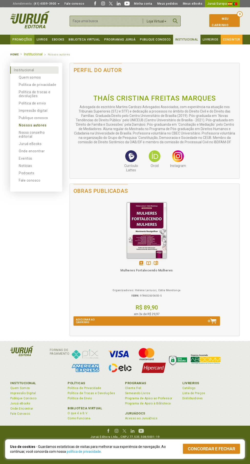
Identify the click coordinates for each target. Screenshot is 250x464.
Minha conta (143, 3)
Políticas (76, 383)
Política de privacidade (37, 85)
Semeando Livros (137, 393)
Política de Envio (80, 398)
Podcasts (26, 173)
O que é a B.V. (78, 413)
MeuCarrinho (220, 22)
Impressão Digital (23, 393)
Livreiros (211, 39)
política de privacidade (84, 452)
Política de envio (32, 103)
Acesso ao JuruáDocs (141, 418)
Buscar (175, 21)
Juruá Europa (222, 3)
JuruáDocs (135, 413)
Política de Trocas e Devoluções (91, 393)
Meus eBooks (193, 3)
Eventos (25, 158)
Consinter (231, 39)
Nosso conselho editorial (32, 134)
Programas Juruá (119, 39)
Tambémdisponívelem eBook (85, 258)
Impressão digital (33, 111)
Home (14, 54)
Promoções (22, 39)
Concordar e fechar (211, 448)
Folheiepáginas (100, 258)
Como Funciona (79, 418)
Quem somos (30, 77)
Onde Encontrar (21, 408)
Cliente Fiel (133, 388)
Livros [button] (42, 39)
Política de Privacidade (84, 388)
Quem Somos (20, 388)
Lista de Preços (193, 393)
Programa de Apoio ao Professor (148, 398)
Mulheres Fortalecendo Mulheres (91, 269)
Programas (135, 383)
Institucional (186, 39)
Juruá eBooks (30, 144)
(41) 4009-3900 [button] (36, 3)
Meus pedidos (167, 3)
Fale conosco (74, 3)
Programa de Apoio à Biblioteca (148, 403)
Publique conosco (33, 118)
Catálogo (189, 388)
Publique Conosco (155, 39)
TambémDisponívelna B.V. (92, 258)
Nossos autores (33, 125)
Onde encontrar (32, 151)
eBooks (58, 39)
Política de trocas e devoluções (35, 94)
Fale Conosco (20, 413)
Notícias (25, 166)
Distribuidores (192, 398)
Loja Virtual (156, 21)
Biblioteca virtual (84, 39)
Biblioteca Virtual (85, 408)
